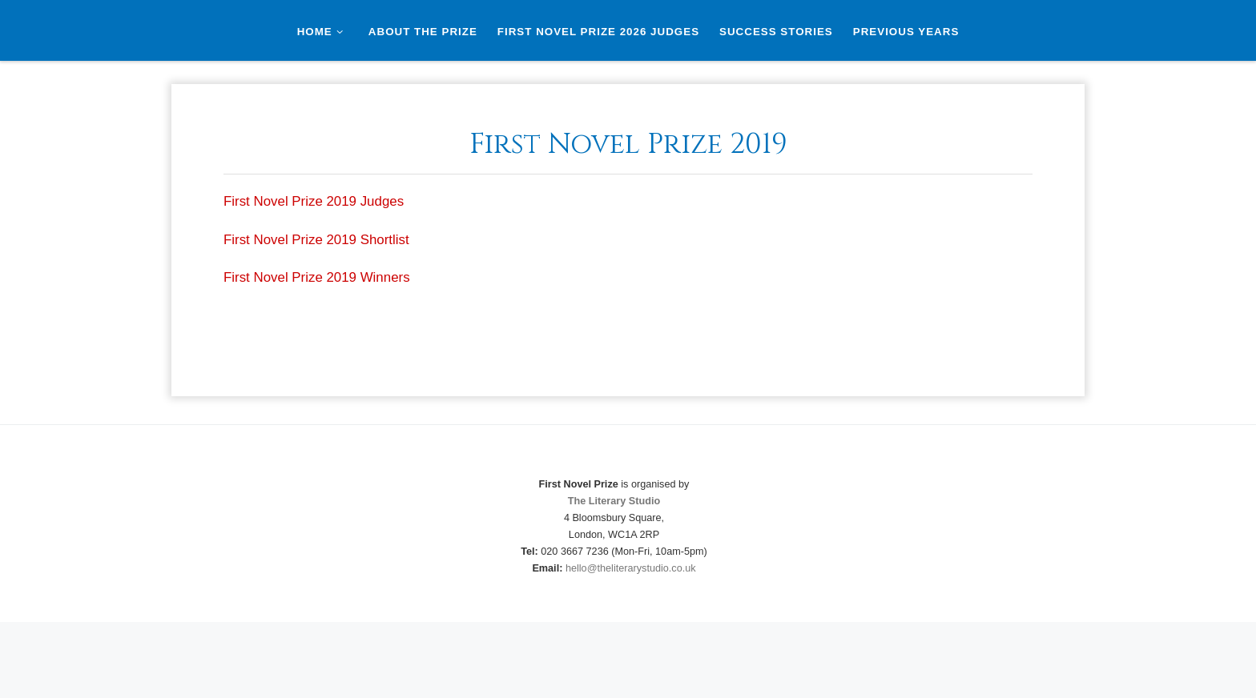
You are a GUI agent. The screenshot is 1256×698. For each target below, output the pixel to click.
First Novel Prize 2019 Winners (316, 277)
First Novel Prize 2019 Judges (313, 201)
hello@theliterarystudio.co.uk (631, 568)
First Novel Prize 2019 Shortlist (316, 239)
